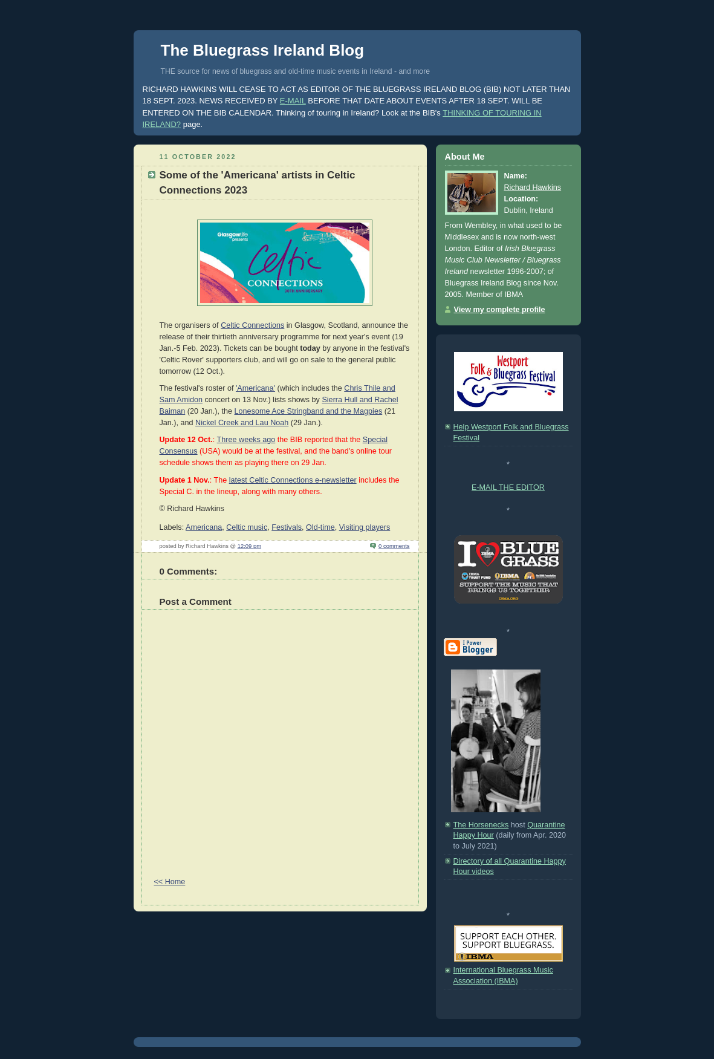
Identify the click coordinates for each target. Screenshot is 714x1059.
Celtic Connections (252, 325)
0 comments (393, 546)
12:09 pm (249, 546)
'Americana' (255, 388)
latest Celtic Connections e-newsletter (293, 480)
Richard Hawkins (533, 187)
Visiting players (365, 527)
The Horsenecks (481, 825)
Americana (204, 527)
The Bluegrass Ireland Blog (263, 50)
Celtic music (246, 527)
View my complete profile (499, 309)
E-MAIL (293, 100)
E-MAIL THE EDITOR (508, 487)
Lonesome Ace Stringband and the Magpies (309, 411)
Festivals (286, 527)
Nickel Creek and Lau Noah (241, 423)
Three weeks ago (246, 439)
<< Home (170, 882)
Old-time (320, 527)
